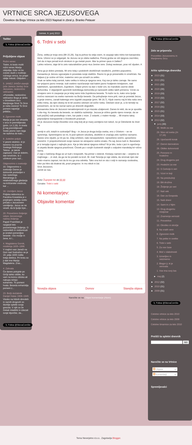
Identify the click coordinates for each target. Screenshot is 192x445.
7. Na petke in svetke (167, 238)
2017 (157, 102)
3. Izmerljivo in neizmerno (164, 257)
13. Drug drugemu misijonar (166, 210)
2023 (157, 75)
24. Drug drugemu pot (168, 160)
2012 (157, 282)
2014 (157, 115)
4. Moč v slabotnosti (167, 252)
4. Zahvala (8, 268)
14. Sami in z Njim (166, 204)
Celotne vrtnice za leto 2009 (165, 319)
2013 (157, 120)
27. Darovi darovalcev (168, 144)
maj (159, 276)
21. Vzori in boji (164, 173)
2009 (157, 290)
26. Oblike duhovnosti (168, 148)
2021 (157, 84)
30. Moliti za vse (165, 128)
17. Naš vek (163, 191)
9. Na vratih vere (165, 229)
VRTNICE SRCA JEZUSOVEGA (51, 13)
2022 (157, 80)
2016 (157, 106)
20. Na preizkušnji (166, 178)
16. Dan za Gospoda (167, 195)
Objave (158, 369)
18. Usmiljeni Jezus (13, 191)
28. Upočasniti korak (167, 139)
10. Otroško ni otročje (167, 225)
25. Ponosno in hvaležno (164, 154)
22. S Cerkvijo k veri (167, 169)
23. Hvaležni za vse (166, 164)
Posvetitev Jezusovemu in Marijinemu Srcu (164, 57)
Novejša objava (46, 288)
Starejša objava (133, 288)
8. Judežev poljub (12, 138)
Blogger (116, 438)
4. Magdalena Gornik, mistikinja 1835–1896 (14, 245)
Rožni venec (9, 61)
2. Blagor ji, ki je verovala (165, 265)
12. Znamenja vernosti (168, 216)
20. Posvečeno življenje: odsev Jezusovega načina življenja (15, 216)
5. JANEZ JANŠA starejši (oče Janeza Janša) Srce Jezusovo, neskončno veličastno (16, 87)
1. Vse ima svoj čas (166, 270)
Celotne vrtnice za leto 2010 (165, 314)
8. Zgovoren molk (12, 116)
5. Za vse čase (164, 247)
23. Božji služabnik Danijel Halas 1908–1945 (16, 294)
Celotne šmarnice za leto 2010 (166, 324)
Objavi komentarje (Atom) (98, 297)
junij (159, 124)
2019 (157, 93)
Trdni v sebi (52, 183)
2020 (157, 89)
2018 (157, 97)
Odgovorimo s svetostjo (15, 163)
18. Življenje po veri (166, 186)
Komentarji (160, 374)
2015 (157, 111)
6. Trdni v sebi (164, 243)
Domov (89, 288)
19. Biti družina (164, 182)
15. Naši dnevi (164, 200)
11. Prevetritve (164, 220)
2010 (157, 286)
